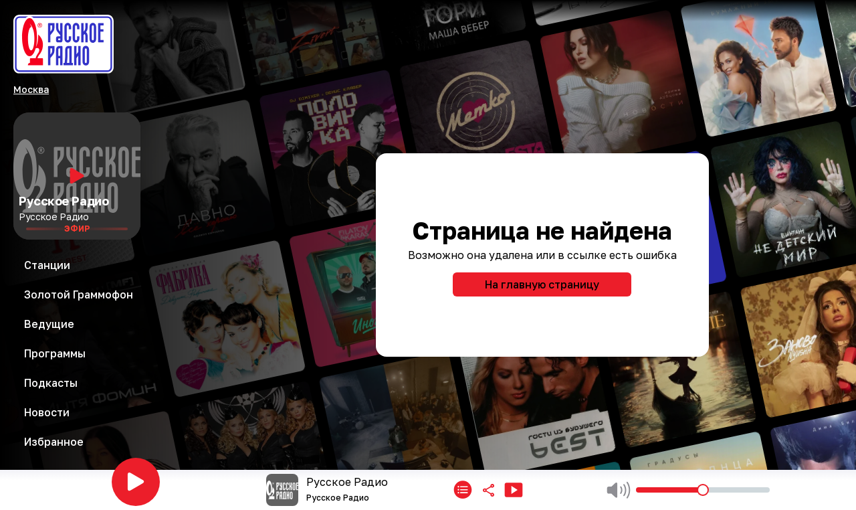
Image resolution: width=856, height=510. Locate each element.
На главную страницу (542, 284)
